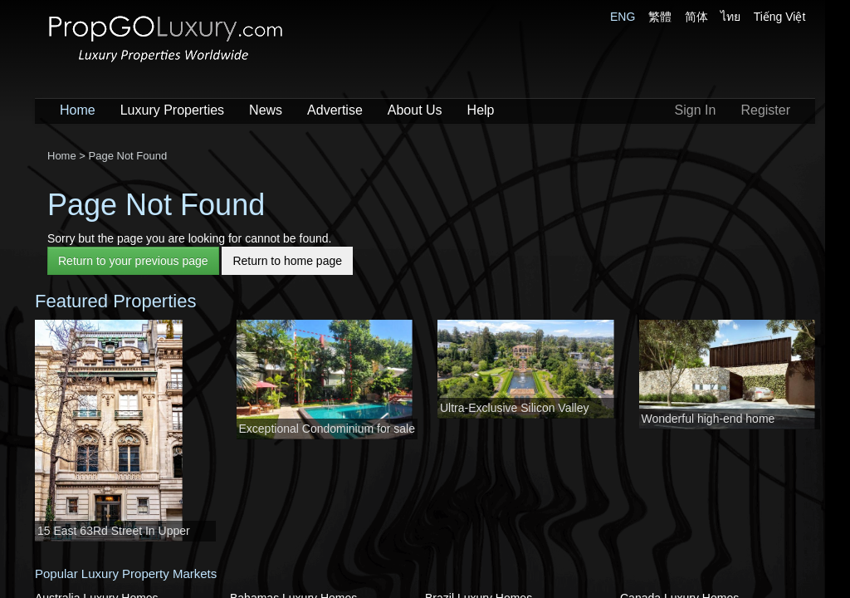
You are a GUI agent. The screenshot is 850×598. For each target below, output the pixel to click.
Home (77, 110)
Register (765, 110)
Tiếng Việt (780, 16)
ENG (622, 16)
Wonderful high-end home (708, 418)
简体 (696, 16)
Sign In (695, 110)
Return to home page (287, 260)
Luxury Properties (172, 110)
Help (481, 110)
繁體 (660, 16)
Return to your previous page (133, 260)
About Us (415, 110)
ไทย (730, 16)
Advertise (335, 110)
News (265, 110)
